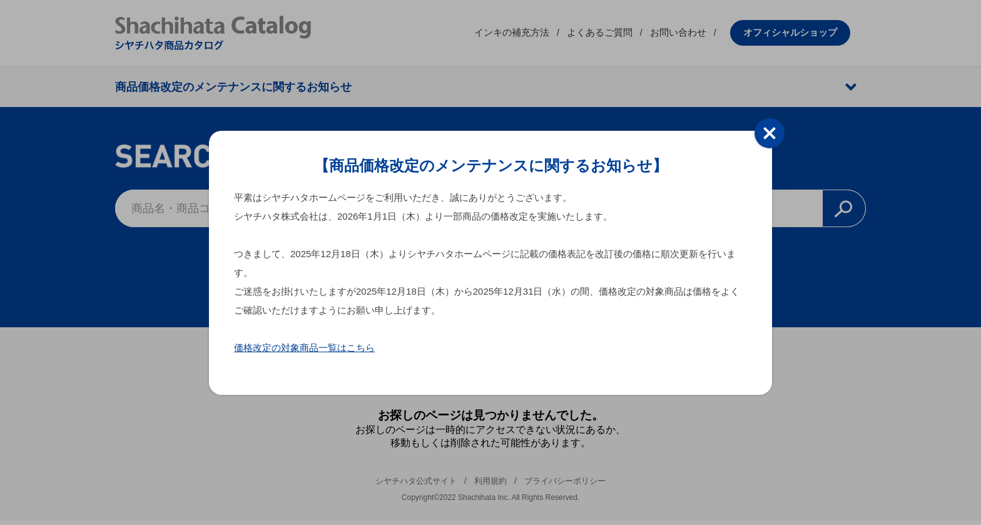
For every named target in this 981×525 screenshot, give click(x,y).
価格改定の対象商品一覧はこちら (304, 347)
